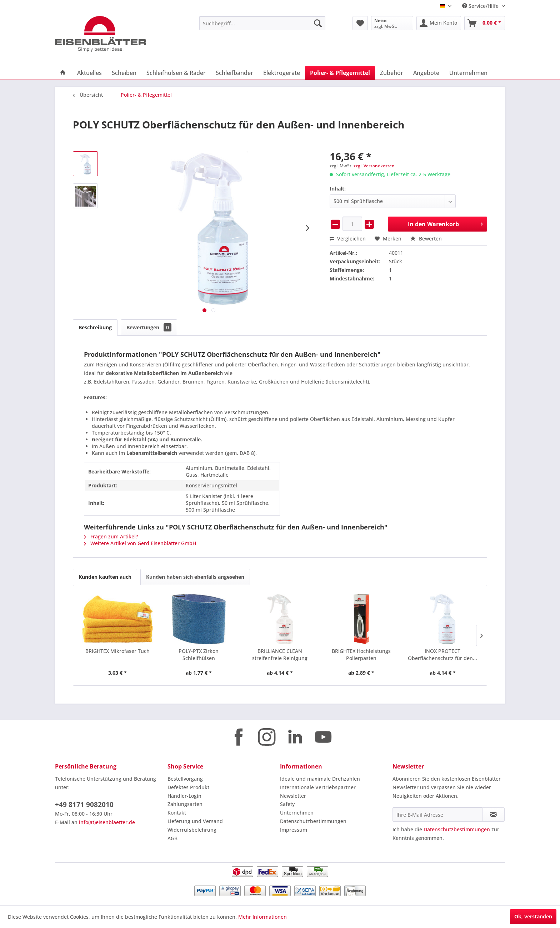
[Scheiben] (124, 73)
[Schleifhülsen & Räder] (176, 73)
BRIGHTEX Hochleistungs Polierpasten (361, 654)
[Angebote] (426, 73)
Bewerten (426, 238)
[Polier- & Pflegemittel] (340, 73)
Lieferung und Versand (195, 821)
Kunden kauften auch (105, 576)
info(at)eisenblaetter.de (107, 822)
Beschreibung (95, 327)
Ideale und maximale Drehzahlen (320, 778)
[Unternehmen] (468, 73)
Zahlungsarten (185, 804)
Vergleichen (348, 238)
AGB (173, 838)
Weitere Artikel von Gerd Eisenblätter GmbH (140, 543)
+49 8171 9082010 (84, 804)
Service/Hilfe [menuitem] (481, 5)
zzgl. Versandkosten (374, 166)
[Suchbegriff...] (262, 23)
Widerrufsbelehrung (192, 829)
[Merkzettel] (360, 23)
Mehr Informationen (262, 916)
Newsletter (293, 795)
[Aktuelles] (89, 73)
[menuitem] (262, 23)
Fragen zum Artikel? (111, 536)
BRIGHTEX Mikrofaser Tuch (117, 651)
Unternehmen (297, 812)
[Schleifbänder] (234, 73)
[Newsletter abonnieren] (493, 814)
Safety (287, 804)
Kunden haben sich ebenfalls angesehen (195, 576)
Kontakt (177, 812)
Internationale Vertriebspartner (318, 787)
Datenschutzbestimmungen (313, 821)
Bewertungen (148, 327)
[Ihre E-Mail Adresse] (437, 814)
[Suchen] (317, 23)
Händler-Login (184, 795)
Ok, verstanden (533, 916)
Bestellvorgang (185, 778)
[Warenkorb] (484, 23)
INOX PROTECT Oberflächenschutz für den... (442, 654)
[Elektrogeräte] (281, 73)
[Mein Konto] (438, 23)
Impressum (293, 829)
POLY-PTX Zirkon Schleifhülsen (199, 654)
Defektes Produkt (188, 787)
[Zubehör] (391, 73)
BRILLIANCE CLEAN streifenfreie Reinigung (280, 654)
